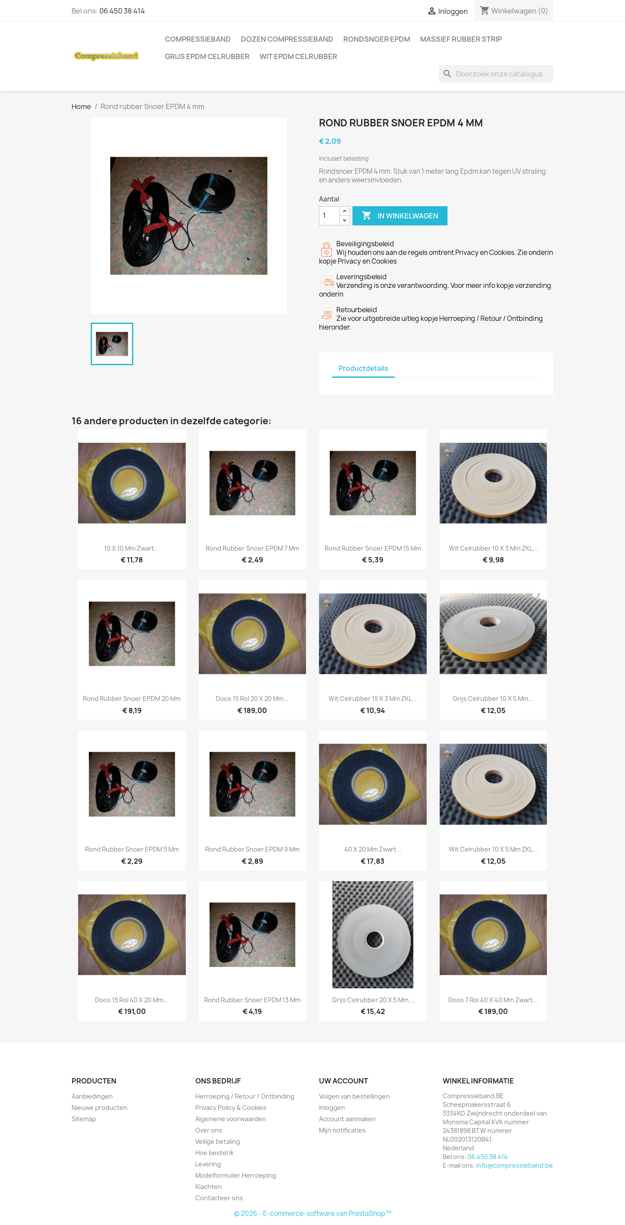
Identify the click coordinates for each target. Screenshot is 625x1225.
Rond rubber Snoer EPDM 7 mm (252, 548)
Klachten (208, 1186)
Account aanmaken (347, 1119)
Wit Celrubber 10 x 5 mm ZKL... (493, 849)
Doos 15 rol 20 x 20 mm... (252, 698)
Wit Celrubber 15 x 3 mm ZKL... (373, 698)
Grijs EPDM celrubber (207, 56)
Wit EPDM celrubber (298, 56)
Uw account (343, 1081)
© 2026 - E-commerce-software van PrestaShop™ (312, 1213)
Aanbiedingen (92, 1096)
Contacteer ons (219, 1198)
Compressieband (198, 39)
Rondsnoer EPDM (376, 39)
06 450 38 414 (122, 11)
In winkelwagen (400, 215)
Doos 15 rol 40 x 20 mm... (131, 1000)
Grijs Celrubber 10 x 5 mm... (493, 698)
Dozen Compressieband (287, 39)
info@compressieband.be (514, 1165)
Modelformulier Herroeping (235, 1175)
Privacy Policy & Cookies (230, 1107)
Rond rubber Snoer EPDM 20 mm (132, 698)
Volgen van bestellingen (354, 1096)
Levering (208, 1164)
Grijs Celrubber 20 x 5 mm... (373, 1000)
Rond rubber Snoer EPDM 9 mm (252, 849)
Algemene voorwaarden (230, 1119)
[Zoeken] (496, 74)
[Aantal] (329, 215)
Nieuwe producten (99, 1107)
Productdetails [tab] (363, 368)
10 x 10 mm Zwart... (131, 548)
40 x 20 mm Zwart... (372, 849)
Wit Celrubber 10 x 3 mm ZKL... (493, 548)
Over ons (208, 1130)
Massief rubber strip (461, 39)
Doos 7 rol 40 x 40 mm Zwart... (493, 1000)
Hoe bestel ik (214, 1153)
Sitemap (84, 1119)
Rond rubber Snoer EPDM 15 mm (373, 548)
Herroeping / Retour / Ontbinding (244, 1096)
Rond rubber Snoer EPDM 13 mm (252, 1000)
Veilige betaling (217, 1141)
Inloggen (332, 1107)
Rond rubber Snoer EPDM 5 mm (132, 849)
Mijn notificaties (342, 1130)
